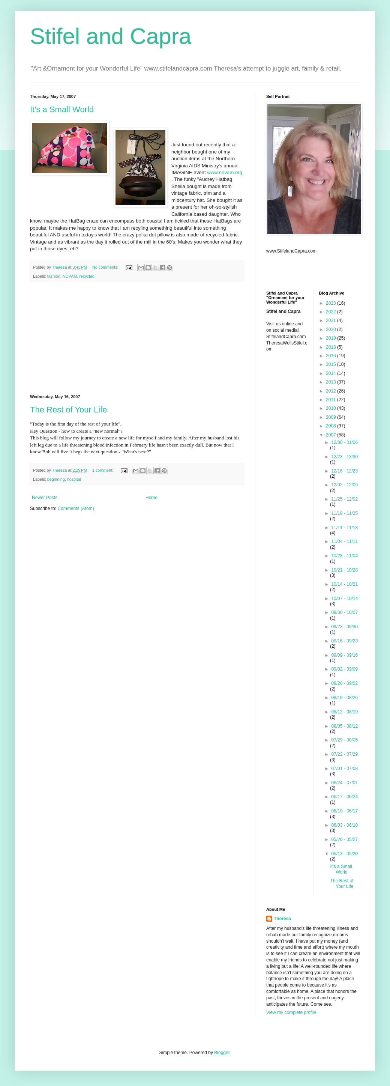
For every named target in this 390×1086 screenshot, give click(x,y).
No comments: (106, 267)
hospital (74, 479)
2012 (331, 391)
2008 (331, 426)
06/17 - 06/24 (344, 796)
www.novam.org (224, 172)
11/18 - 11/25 (344, 513)
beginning (56, 479)
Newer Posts (44, 497)
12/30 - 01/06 (344, 442)
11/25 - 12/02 (344, 499)
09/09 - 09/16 (344, 655)
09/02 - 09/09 (344, 669)
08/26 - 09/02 (344, 683)
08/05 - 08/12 (344, 726)
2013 (331, 382)
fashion (53, 276)
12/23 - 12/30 (344, 456)
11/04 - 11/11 (344, 541)
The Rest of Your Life (68, 409)
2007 (331, 435)
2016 (331, 355)
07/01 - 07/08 (344, 768)
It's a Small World (62, 109)
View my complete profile (291, 1012)
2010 (331, 408)
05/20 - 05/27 (344, 839)
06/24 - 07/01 (344, 782)
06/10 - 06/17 (344, 811)
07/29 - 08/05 (344, 740)
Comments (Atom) (75, 508)
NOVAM (70, 276)
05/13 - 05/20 (344, 853)
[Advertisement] (137, 338)
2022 (331, 311)
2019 (331, 338)
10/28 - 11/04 (344, 555)
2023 (331, 303)
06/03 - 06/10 (344, 825)
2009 (331, 417)
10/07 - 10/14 (344, 598)
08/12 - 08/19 (344, 711)
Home (152, 497)
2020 (331, 329)
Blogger (222, 1052)
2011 (331, 399)
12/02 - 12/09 (344, 484)
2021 (331, 320)
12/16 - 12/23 (344, 471)
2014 (331, 373)
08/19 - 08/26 (344, 697)
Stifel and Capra (110, 36)
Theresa (282, 918)
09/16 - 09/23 (344, 641)
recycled (86, 276)
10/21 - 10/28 (344, 570)
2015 (331, 364)
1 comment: (103, 470)
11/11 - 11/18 (344, 527)
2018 (331, 347)
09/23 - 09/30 (344, 626)
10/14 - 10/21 (344, 584)
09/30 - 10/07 (344, 612)
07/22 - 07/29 (344, 754)
